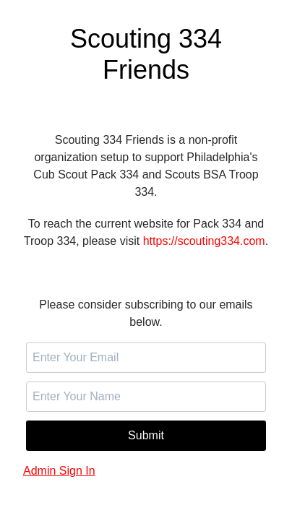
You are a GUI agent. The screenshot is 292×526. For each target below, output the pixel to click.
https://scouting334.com (204, 241)
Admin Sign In (59, 471)
